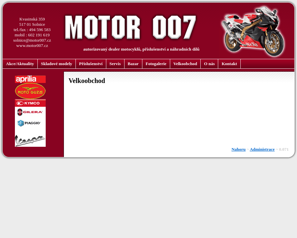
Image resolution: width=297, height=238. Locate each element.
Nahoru (238, 149)
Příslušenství (91, 63)
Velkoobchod (185, 63)
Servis (115, 63)
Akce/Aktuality (20, 63)
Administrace (262, 149)
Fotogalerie (156, 63)
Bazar (133, 63)
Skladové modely (56, 63)
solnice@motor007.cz (32, 40)
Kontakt (229, 63)
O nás (209, 63)
